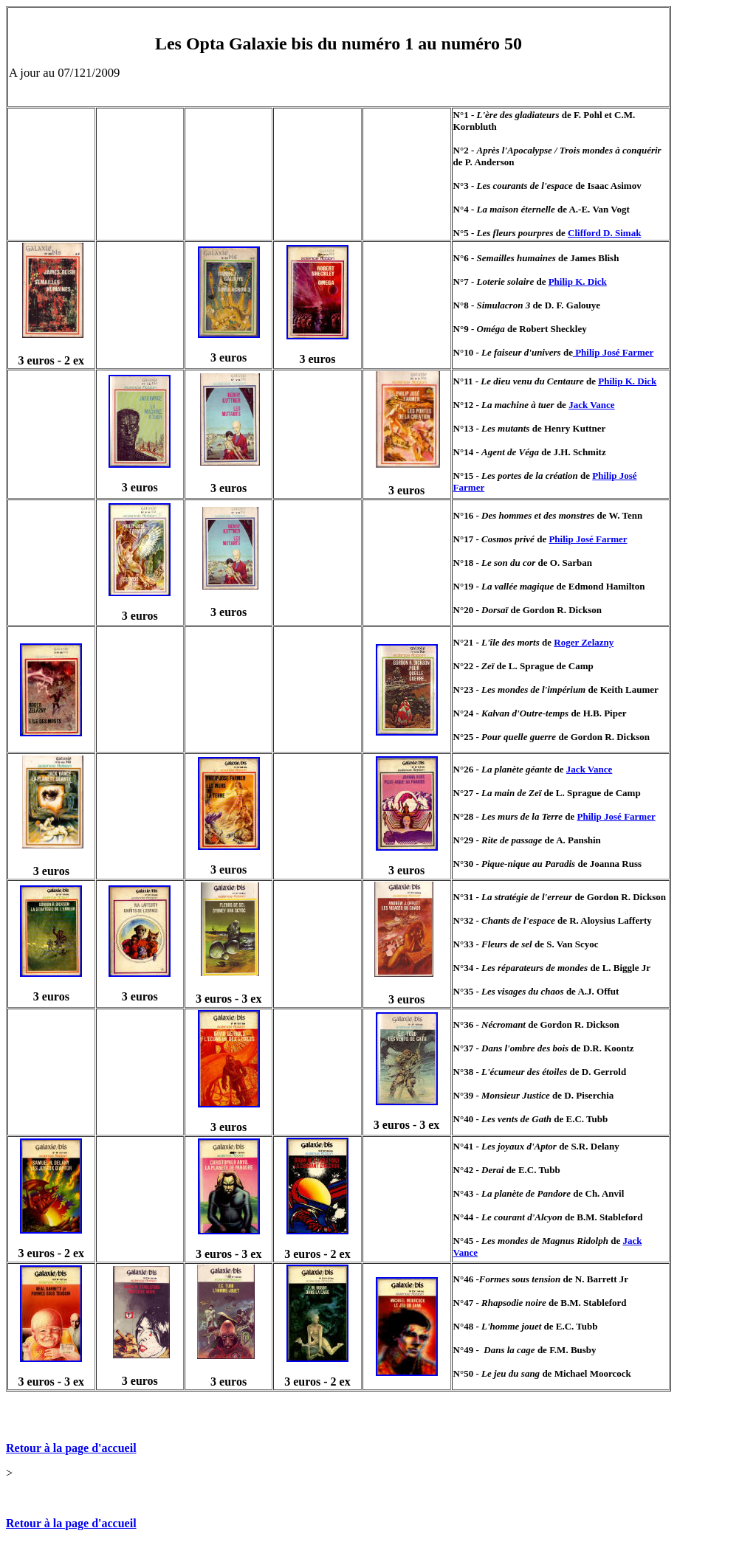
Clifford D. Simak (604, 232)
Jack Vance (591, 404)
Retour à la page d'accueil (71, 1448)
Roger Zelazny (584, 642)
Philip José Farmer (613, 352)
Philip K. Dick (578, 281)
